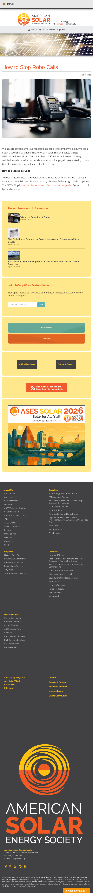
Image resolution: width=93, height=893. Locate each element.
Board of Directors (12, 501)
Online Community (12, 618)
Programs (8, 552)
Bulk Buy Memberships (14, 640)
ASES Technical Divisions (15, 508)
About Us (8, 490)
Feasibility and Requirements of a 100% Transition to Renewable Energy (66, 560)
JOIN (41, 305)
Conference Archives (13, 562)
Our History (9, 497)
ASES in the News (12, 526)
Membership (46, 328)
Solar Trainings (55, 510)
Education (53, 490)
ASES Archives (55, 592)
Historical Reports (56, 589)
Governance (9, 537)
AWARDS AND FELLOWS (15, 515)
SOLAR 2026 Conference (15, 559)
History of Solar (55, 529)
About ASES (9, 493)
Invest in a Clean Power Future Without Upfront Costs (66, 566)
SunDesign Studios (29, 886)
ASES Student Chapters (14, 636)
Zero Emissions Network (15, 573)
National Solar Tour (12, 555)
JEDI (6, 519)
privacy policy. (36, 879)
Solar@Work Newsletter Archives (63, 578)
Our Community (11, 614)
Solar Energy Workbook (59, 507)
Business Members (12, 622)
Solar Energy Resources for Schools (65, 493)
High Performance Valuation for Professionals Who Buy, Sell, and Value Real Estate (68, 520)
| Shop (62, 29)
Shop (6, 545)
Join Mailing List (36, 29)
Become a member (58, 686)
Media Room (54, 581)
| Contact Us (52, 29)
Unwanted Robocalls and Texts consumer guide (45, 185)
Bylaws (7, 530)
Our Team (8, 504)
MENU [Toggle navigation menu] (8, 4)
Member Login (56, 691)
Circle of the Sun (11, 625)
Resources (53, 552)
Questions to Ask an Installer (61, 574)
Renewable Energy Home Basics (63, 514)
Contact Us (9, 541)
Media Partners (11, 647)
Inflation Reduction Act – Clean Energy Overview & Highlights (66, 502)
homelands (37, 882)
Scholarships (54, 533)
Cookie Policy (43, 877)
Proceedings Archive (13, 566)
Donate (46, 339)
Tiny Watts (53, 526)
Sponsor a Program (58, 682)
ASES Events (9, 523)
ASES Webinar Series (58, 497)
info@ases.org (18, 858)
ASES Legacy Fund (12, 629)
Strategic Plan (10, 534)
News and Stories (56, 555)
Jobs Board (54, 596)
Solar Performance (57, 585)
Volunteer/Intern (11, 512)
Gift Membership (11, 644)
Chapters (8, 633)
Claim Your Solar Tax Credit (61, 570)
